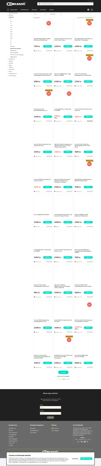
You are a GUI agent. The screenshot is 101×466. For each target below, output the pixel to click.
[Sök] (65, 3)
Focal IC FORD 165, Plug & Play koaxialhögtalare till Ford (41, 336)
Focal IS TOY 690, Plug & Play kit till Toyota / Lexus (63, 266)
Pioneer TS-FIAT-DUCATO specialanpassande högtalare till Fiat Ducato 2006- (42, 372)
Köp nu (47, 62)
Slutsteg (11, 79)
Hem (9, 17)
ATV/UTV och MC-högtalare (17, 70)
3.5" (11, 37)
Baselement (12, 74)
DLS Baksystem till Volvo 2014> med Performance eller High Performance (63, 372)
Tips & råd (11, 451)
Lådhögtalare (13, 66)
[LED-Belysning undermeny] (9, 91)
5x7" (11, 45)
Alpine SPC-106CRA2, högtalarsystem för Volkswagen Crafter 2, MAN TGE (62, 302)
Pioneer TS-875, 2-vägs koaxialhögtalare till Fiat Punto (41, 301)
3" (10, 35)
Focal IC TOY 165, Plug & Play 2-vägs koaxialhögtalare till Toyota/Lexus (43, 90)
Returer (11, 438)
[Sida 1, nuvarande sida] (58, 395)
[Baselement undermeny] (9, 74)
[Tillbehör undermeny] (9, 83)
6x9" (11, 51)
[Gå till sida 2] (59, 395)
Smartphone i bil (13, 89)
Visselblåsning (12, 442)
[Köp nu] (67, 62)
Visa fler (63, 388)
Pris (35, 29)
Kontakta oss (90, 1)
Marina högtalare (14, 68)
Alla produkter (12, 10)
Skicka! (50, 425)
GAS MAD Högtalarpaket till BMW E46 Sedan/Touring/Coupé (42, 55)
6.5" (11, 43)
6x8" (11, 49)
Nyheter (52, 9)
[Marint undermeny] (9, 87)
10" (11, 58)
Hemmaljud (11, 85)
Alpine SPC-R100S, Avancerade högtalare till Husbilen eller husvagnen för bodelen (62, 196)
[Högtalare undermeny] (9, 33)
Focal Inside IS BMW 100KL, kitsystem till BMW (81, 371)
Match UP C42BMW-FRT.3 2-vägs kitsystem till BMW (62, 90)
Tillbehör (11, 83)
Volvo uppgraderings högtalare (41, 230)
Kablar (10, 81)
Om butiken (33, 440)
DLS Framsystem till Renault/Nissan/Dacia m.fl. (40, 125)
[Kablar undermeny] (9, 81)
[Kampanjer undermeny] (9, 24)
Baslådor (11, 76)
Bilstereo (11, 30)
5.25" (11, 41)
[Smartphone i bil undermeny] (9, 89)
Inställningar (75, 458)
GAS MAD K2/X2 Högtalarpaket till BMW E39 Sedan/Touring (83, 195)
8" (10, 56)
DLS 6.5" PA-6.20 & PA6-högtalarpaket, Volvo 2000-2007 (83, 90)
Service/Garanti (13, 440)
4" (10, 39)
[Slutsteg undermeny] (9, 79)
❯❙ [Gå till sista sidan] (68, 395)
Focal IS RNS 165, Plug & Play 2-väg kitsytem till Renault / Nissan (63, 231)
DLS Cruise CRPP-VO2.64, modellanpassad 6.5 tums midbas (83, 301)
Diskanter (12, 62)
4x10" (11, 53)
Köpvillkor (11, 444)
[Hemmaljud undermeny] (9, 85)
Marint (10, 87)
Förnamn (42, 418)
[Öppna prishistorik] (57, 133)
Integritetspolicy (13, 449)
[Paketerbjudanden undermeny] (9, 28)
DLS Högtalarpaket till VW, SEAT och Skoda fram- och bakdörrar (84, 55)
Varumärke (52, 29)
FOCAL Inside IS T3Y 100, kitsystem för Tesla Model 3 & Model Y (83, 336)
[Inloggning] (88, 10)
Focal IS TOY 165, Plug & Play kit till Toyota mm (83, 125)
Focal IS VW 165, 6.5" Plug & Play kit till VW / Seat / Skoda (63, 55)
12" (11, 60)
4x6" (11, 47)
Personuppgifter (13, 447)
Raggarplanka (13, 72)
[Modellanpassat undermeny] (9, 26)
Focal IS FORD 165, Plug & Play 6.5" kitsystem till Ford (42, 195)
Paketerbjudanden (13, 28)
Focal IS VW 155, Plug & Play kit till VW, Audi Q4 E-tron (42, 160)
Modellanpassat (25, 9)
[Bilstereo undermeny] (9, 30)
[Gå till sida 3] (61, 395)
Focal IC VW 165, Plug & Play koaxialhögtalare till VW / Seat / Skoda (82, 161)
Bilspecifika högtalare (25, 17)
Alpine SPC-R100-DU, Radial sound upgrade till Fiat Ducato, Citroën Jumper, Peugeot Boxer (63, 161)
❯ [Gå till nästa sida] (64, 395)
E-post (41, 412)
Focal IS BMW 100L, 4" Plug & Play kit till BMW (62, 125)
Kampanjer (34, 9)
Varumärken (43, 9)
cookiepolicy (44, 462)
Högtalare (14, 17)
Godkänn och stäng (86, 458)
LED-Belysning (12, 91)
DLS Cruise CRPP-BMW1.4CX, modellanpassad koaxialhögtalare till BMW (83, 267)
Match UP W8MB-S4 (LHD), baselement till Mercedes (81, 231)
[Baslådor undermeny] (9, 76)
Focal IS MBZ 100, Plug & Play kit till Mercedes (63, 336)
